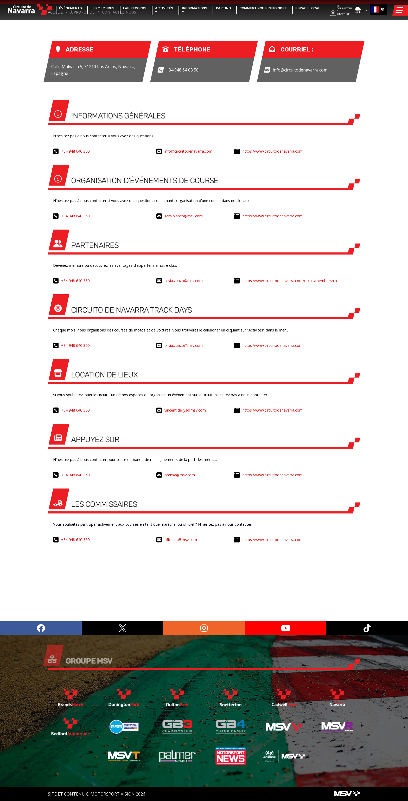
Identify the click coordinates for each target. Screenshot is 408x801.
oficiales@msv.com (180, 613)
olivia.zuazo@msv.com (183, 354)
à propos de (82, 85)
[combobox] (378, 9)
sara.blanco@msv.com (183, 289)
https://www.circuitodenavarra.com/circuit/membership (290, 354)
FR (377, 9)
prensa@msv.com (179, 548)
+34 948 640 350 (75, 225)
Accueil (55, 85)
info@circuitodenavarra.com (300, 143)
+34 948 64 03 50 (182, 143)
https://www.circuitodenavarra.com (273, 225)
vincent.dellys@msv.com (185, 483)
